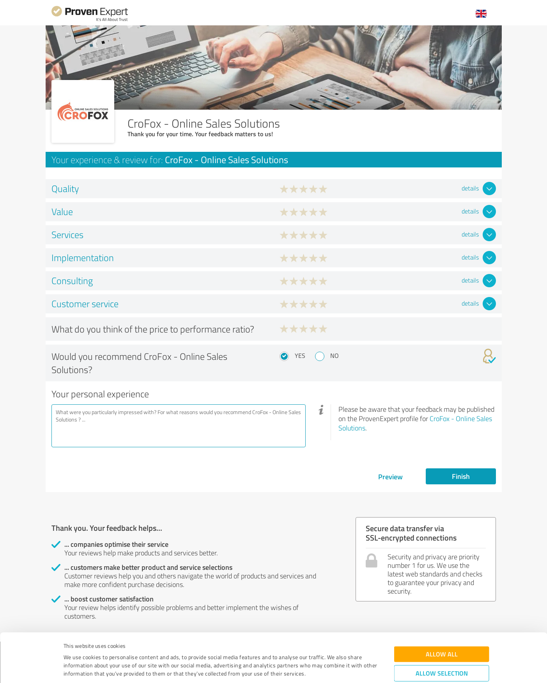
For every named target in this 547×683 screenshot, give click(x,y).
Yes (300, 355)
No (334, 355)
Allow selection (442, 629)
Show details (323, 668)
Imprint (73, 646)
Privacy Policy (103, 646)
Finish (461, 476)
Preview (390, 476)
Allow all (442, 610)
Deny (441, 653)
